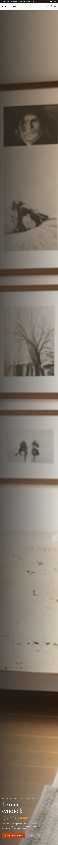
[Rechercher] (44, 6)
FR (51, 1)
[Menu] (55, 6)
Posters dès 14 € (34, 836)
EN (55, 1)
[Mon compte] (48, 6)
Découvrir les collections (13, 836)
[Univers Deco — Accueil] (9, 6)
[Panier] (51, 6)
